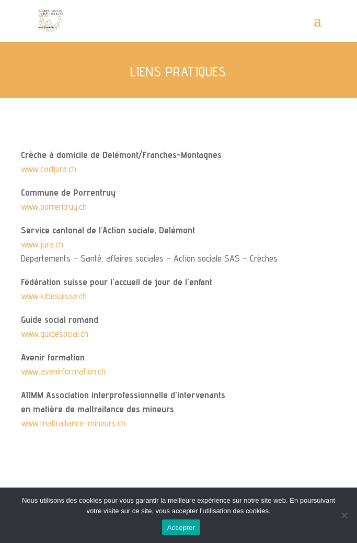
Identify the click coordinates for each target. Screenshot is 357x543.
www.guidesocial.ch (54, 333)
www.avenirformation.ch (63, 371)
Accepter (181, 527)
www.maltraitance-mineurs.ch (73, 422)
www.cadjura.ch (48, 168)
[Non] (344, 515)
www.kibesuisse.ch (54, 295)
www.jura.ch (42, 244)
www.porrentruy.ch (54, 206)
